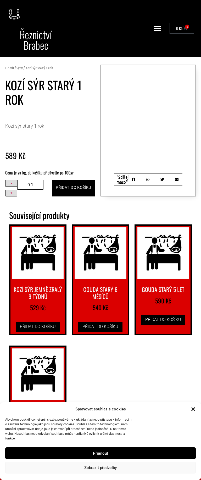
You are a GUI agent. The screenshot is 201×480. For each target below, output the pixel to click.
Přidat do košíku (72, 187)
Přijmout (100, 453)
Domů (9, 68)
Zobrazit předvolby (100, 467)
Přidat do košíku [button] (38, 326)
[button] (193, 409)
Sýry (19, 68)
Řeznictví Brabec (36, 40)
